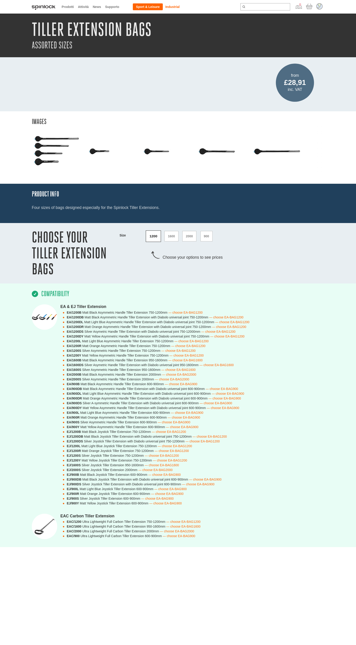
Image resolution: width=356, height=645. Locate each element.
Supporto (112, 7)
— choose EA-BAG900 (181, 384)
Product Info (45, 194)
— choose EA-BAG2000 (179, 374)
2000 (189, 236)
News (97, 7)
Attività (83, 7)
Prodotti (68, 7)
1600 (171, 236)
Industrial (172, 7)
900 (206, 236)
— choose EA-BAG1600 (185, 360)
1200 (153, 236)
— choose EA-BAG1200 (185, 312)
